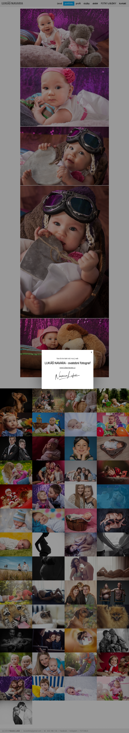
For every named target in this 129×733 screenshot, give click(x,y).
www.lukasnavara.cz (67, 368)
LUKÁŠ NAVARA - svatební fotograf (67, 363)
